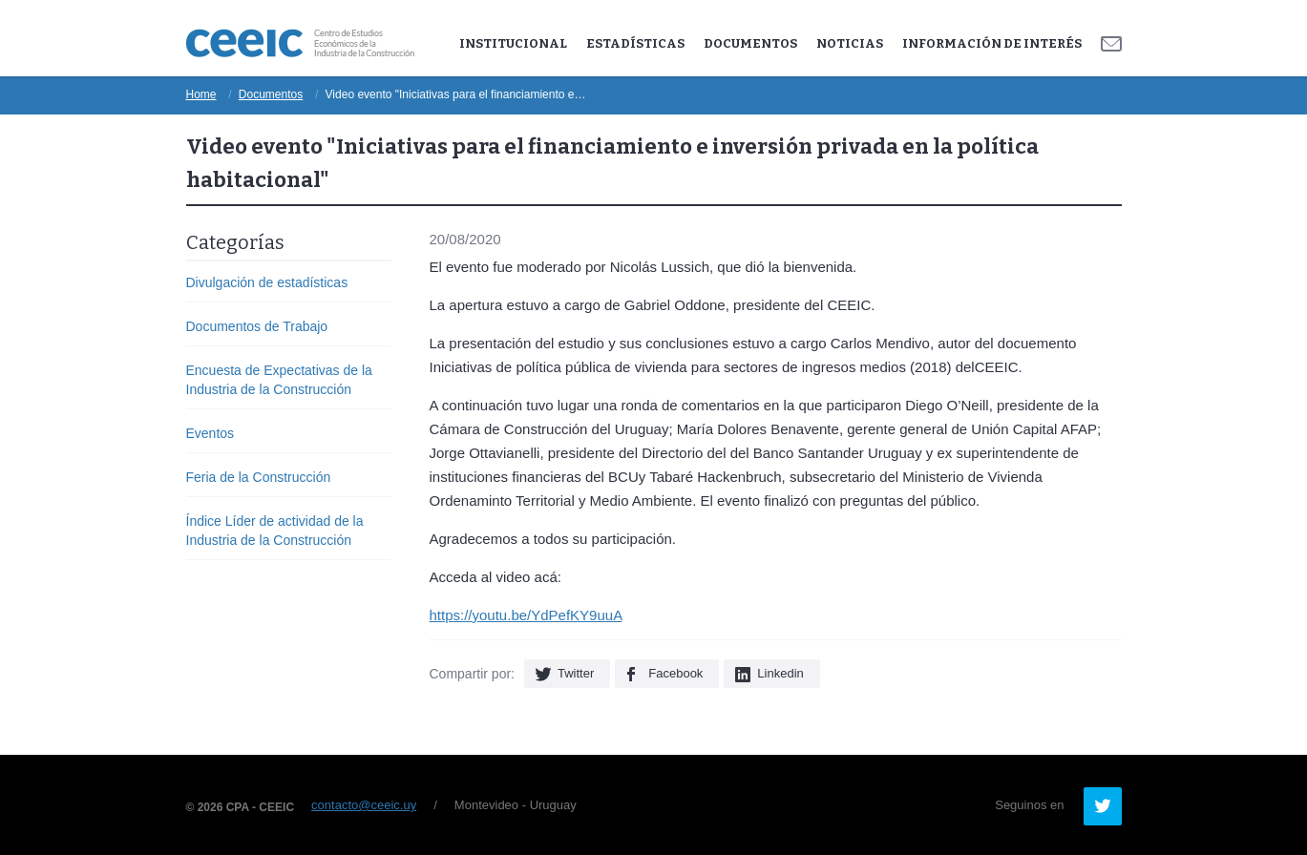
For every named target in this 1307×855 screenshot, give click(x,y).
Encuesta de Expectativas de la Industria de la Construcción (279, 380)
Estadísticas (635, 43)
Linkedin (780, 673)
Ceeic (300, 43)
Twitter (576, 673)
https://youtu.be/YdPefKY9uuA (526, 615)
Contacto (1111, 44)
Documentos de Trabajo (257, 326)
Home (201, 94)
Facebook (675, 673)
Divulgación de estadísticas (267, 282)
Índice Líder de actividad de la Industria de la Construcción (275, 530)
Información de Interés (992, 43)
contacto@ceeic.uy (363, 805)
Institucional (513, 43)
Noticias (849, 43)
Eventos (210, 433)
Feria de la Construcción (258, 477)
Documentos (750, 43)
